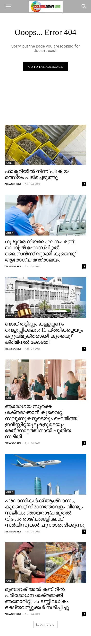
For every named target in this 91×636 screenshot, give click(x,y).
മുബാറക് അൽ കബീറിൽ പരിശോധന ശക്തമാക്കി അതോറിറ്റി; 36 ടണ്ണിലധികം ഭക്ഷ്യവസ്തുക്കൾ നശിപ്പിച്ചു (37, 598)
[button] (8, 6)
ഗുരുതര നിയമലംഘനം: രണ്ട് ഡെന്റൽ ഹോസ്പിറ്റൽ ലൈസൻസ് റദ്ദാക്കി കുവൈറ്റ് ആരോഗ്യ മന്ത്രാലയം (40, 251)
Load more (45, 624)
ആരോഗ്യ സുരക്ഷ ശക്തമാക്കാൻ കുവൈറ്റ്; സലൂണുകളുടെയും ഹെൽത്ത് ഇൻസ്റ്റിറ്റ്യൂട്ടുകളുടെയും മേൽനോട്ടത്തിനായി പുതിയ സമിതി (41, 421)
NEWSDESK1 (13, 183)
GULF (9, 163)
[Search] (84, 6)
